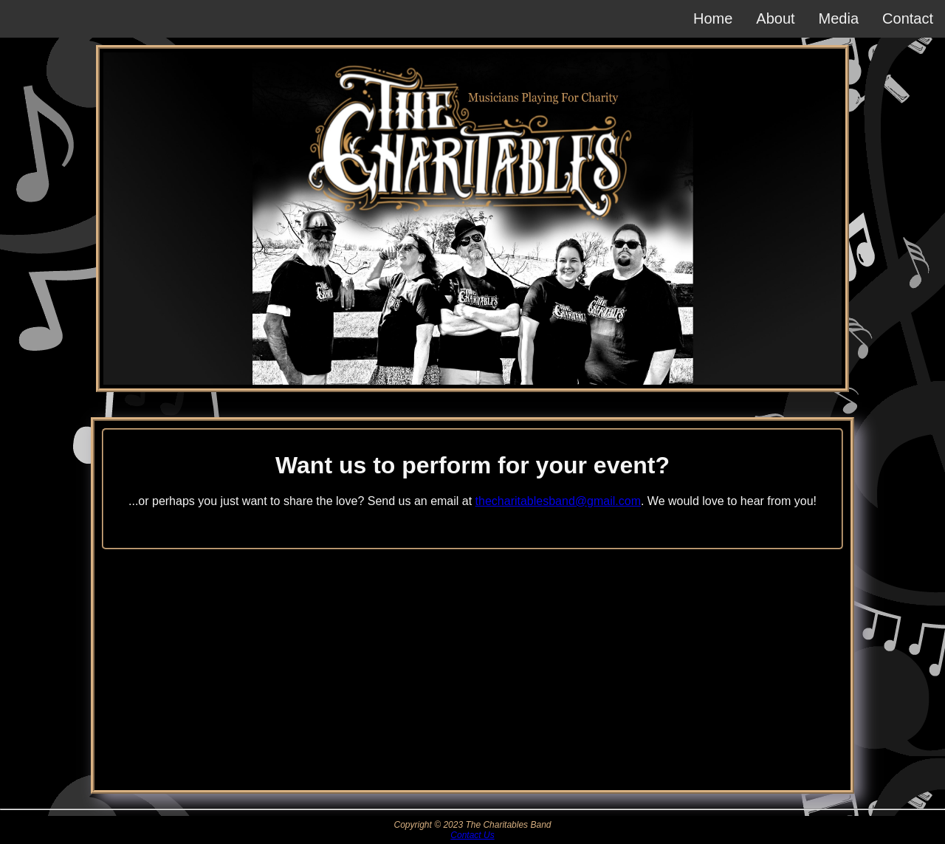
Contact (907, 18)
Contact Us (472, 835)
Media (839, 18)
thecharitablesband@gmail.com (558, 501)
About (775, 18)
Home (712, 18)
